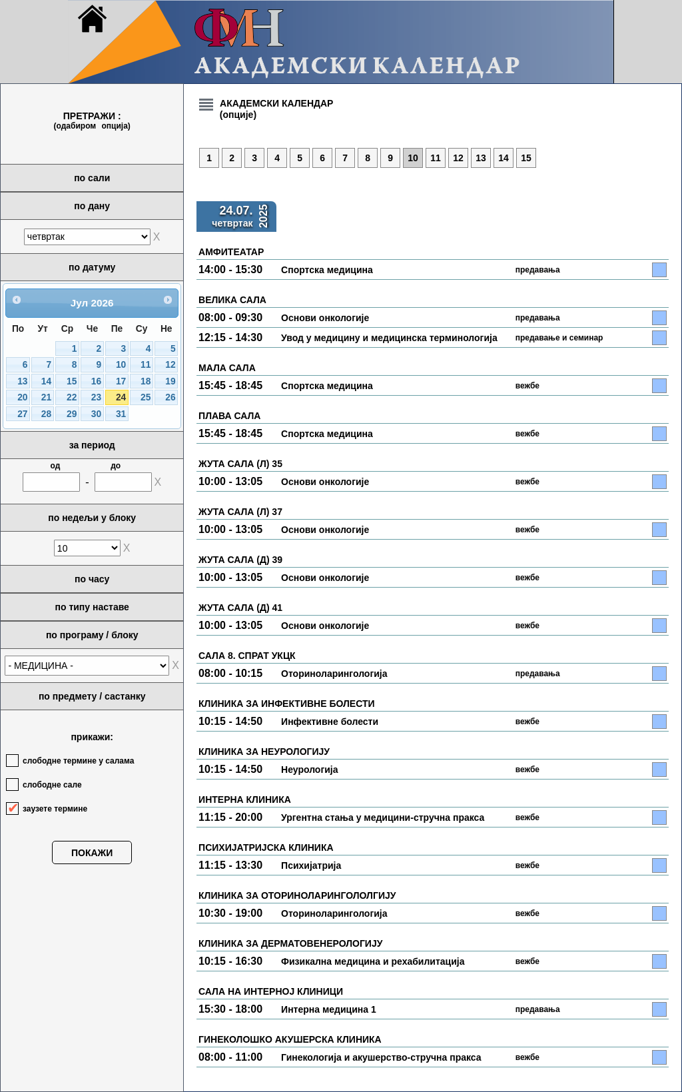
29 (72, 414)
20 (22, 397)
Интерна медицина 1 (328, 1009)
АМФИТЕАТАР (231, 252)
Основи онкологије (325, 317)
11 (146, 365)
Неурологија (309, 769)
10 (121, 365)
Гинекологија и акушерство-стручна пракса (381, 1057)
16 (96, 381)
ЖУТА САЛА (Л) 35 (240, 463)
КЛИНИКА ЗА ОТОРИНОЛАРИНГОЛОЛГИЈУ (297, 895)
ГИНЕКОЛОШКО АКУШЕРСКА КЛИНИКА (290, 1039)
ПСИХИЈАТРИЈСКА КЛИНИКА (266, 847)
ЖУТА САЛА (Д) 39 (240, 559)
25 (146, 397)
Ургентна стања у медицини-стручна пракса (382, 817)
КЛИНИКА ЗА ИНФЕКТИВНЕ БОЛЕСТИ (286, 703)
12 (170, 365)
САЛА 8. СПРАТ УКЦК (247, 655)
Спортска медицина (327, 270)
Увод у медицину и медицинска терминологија (389, 337)
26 (170, 397)
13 (22, 381)
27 (22, 414)
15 (72, 381)
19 (170, 381)
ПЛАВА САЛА (229, 415)
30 (96, 414)
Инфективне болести (329, 721)
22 (72, 397)
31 (121, 414)
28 (46, 414)
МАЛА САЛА (227, 367)
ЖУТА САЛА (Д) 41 (240, 607)
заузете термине (55, 809)
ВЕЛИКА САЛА (232, 299)
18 (146, 381)
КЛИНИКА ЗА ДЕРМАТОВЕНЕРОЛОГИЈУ (290, 943)
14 (46, 381)
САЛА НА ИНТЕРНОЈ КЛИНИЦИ (270, 991)
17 (121, 381)
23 (96, 397)
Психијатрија (311, 865)
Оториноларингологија (334, 673)
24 (121, 397)
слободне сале (52, 785)
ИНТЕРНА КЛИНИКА (244, 799)
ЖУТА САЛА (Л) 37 (240, 511)
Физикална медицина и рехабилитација (372, 961)
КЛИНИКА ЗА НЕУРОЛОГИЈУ (264, 751)
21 (46, 397)
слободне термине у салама (78, 761)
